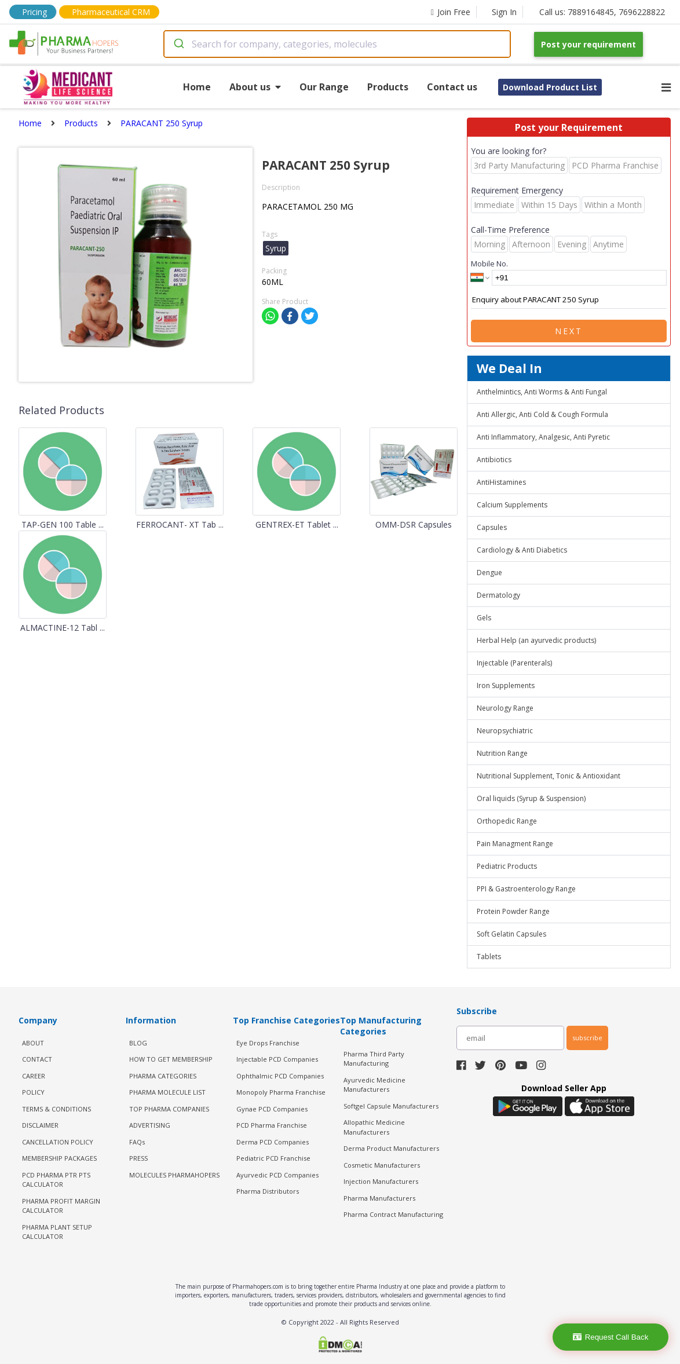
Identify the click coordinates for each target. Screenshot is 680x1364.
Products (387, 87)
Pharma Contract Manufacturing (393, 1214)
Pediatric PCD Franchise (273, 1158)
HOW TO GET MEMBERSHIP (171, 1059)
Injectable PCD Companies (277, 1059)
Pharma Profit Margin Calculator (61, 1206)
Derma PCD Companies (272, 1142)
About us (255, 87)
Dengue (489, 572)
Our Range (324, 87)
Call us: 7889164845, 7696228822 (602, 11)
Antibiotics (494, 460)
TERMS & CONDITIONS (56, 1109)
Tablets (489, 956)
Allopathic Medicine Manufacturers (374, 1127)
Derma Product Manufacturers (391, 1148)
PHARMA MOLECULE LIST (167, 1092)
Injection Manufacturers (380, 1181)
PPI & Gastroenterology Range (526, 889)
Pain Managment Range (515, 844)
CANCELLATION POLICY (57, 1142)
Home (197, 87)
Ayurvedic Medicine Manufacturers (374, 1085)
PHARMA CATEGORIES (162, 1076)
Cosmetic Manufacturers (381, 1165)
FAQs (137, 1142)
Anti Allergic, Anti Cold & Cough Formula (542, 414)
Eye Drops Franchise (267, 1042)
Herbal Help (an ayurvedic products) (536, 640)
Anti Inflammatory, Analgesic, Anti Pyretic (543, 437)
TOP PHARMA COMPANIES (169, 1109)
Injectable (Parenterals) (514, 663)
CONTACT (37, 1059)
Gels (484, 618)
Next (569, 331)
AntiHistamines (501, 482)
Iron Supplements (506, 685)
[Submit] (178, 44)
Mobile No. (489, 263)
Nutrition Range (502, 753)
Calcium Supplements (512, 505)
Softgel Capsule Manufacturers (390, 1106)
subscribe (587, 1037)
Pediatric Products (507, 866)
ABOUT (33, 1042)
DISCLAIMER (40, 1125)
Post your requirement (588, 44)
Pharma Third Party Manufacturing (373, 1058)
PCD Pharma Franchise (271, 1125)
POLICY (33, 1092)
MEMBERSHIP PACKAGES (59, 1158)
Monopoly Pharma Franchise (281, 1092)
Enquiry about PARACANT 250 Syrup (569, 300)
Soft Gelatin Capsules (511, 934)
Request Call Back (611, 1337)
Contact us (452, 87)
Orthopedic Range (507, 821)
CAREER (33, 1076)
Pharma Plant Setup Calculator (57, 1232)
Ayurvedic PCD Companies (277, 1175)
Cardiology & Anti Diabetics (522, 550)
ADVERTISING (149, 1125)
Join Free (450, 12)
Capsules (492, 527)
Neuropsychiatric (505, 731)
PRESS (138, 1158)
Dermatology (498, 595)
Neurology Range (505, 708)
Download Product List (550, 87)
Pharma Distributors (267, 1191)
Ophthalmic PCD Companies (280, 1076)
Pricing (34, 11)
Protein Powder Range (513, 911)
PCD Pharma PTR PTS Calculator (56, 1180)
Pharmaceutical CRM (111, 11)
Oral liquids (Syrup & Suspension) (531, 798)
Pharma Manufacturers (379, 1198)
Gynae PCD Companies (272, 1109)
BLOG (138, 1042)
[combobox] (337, 44)
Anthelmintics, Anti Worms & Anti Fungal (542, 392)
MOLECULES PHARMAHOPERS (174, 1175)
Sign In (504, 11)
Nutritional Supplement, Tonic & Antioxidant (548, 776)
